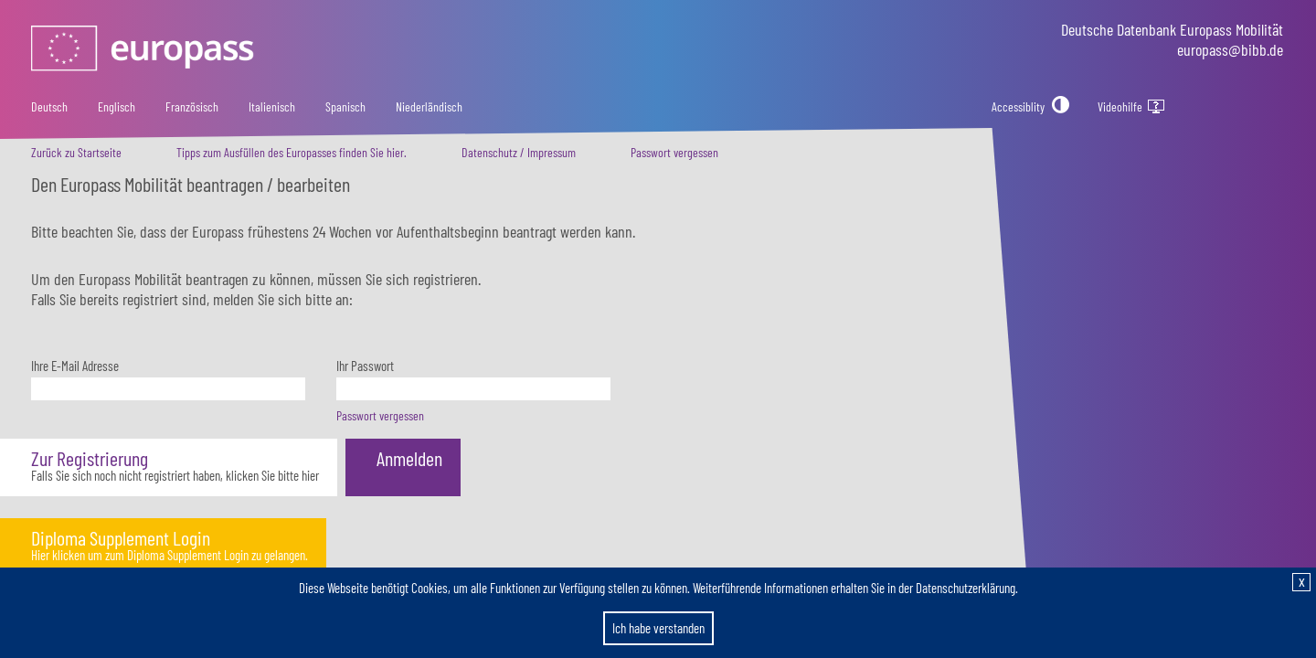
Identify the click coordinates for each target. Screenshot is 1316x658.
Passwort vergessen (674, 152)
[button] (168, 467)
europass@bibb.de (1230, 49)
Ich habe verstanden (658, 628)
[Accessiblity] (1030, 106)
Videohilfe (1134, 107)
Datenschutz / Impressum (519, 152)
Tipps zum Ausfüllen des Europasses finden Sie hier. (291, 152)
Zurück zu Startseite (76, 152)
